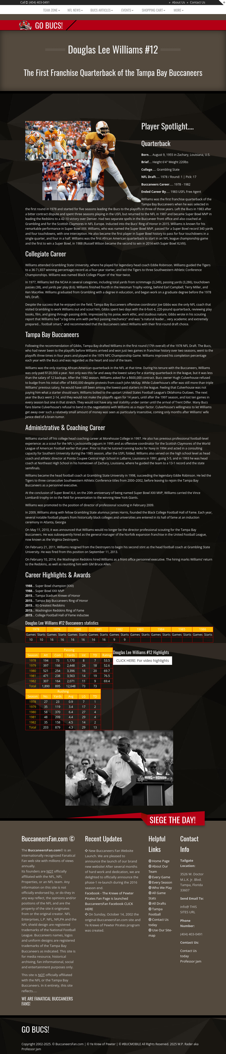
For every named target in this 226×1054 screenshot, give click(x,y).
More (178, 10)
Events (127, 10)
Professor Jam (190, 961)
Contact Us (197, 2)
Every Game (161, 877)
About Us (178, 2)
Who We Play (162, 887)
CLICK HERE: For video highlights (142, 660)
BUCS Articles (101, 10)
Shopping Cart (153, 10)
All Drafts (159, 903)
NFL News (75, 10)
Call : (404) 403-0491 (35, 2)
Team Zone (51, 10)
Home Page (161, 861)
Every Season (162, 882)
